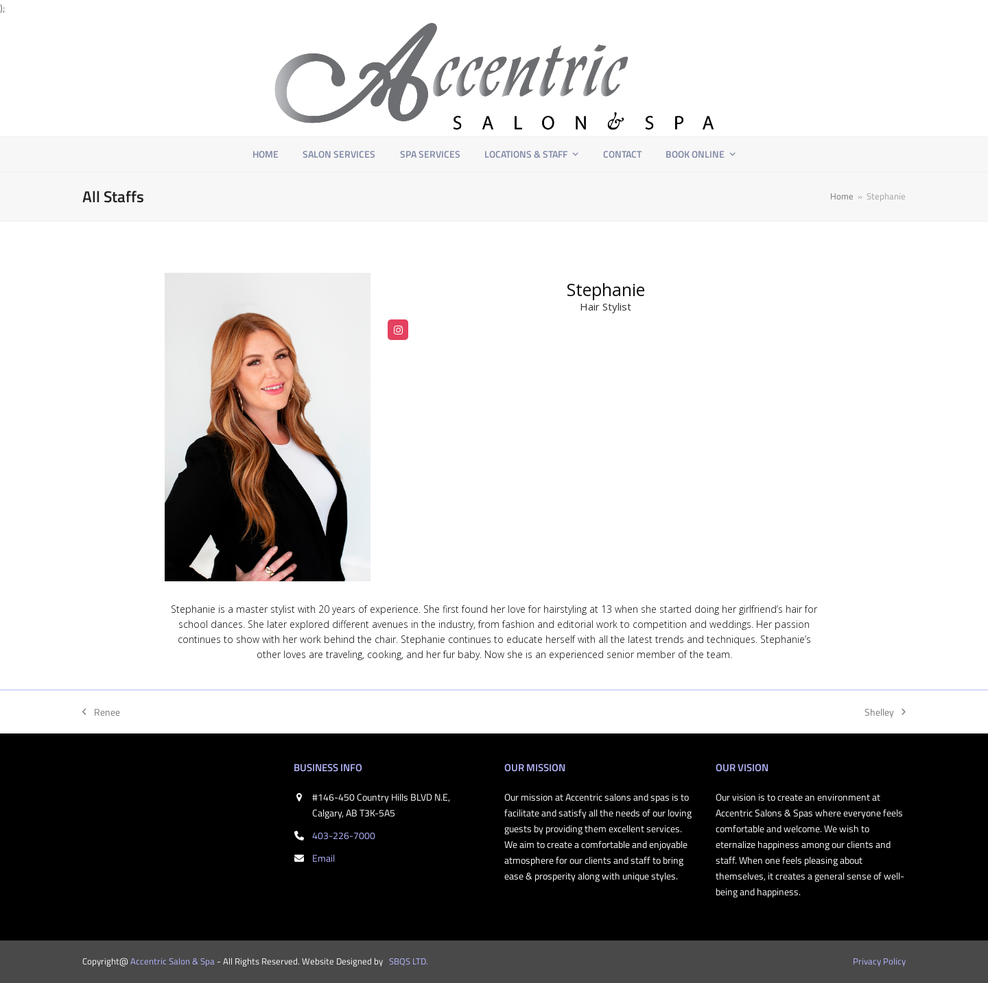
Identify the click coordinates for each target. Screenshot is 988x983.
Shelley (885, 712)
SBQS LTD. (408, 961)
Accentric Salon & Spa (172, 961)
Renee (101, 712)
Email (323, 858)
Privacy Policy (879, 961)
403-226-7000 (343, 835)
